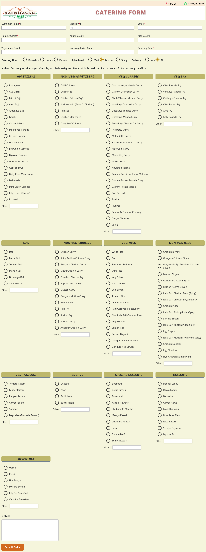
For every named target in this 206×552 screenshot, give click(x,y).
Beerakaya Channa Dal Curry (127, 123)
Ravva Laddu (170, 390)
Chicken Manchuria (71, 117)
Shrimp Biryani (171, 318)
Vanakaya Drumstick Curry (126, 104)
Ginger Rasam (16, 390)
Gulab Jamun (119, 390)
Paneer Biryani (120, 334)
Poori (63, 390)
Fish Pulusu (67, 302)
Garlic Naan (67, 396)
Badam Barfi (118, 434)
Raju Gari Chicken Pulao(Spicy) (179, 293)
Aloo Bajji (14, 104)
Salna (115, 224)
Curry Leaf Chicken (71, 123)
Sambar (13, 409)
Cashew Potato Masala (124, 186)
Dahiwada (14, 180)
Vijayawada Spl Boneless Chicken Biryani (181, 266)
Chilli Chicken (68, 85)
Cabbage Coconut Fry (175, 98)
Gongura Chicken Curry (73, 264)
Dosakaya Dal (16, 277)
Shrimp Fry (66, 315)
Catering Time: (10, 60)
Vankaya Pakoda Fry (174, 91)
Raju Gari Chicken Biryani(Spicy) (180, 299)
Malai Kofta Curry (121, 136)
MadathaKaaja (171, 409)
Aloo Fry (167, 110)
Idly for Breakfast (18, 493)
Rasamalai (117, 396)
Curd (114, 258)
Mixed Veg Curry (121, 155)
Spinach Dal (15, 283)
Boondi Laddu (170, 383)
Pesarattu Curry (120, 129)
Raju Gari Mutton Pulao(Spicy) (179, 324)
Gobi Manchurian (18, 161)
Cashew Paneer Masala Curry (127, 180)
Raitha (115, 199)
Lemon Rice (118, 327)
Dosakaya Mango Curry (124, 117)
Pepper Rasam (17, 396)
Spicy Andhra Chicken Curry (75, 258)
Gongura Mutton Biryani (176, 280)
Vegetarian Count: (11, 48)
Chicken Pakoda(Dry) (72, 98)
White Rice (117, 251)
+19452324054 (196, 3)
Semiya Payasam (172, 428)
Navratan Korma (121, 167)
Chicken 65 (66, 91)
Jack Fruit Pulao (120, 302)
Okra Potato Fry (171, 104)
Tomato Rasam (17, 383)
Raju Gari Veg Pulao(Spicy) (126, 308)
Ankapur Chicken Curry (73, 327)
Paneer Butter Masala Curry (127, 142)
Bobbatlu (117, 383)
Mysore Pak (169, 434)
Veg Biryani (118, 289)
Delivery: (137, 60)
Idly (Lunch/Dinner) (19, 193)
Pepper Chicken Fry (71, 283)
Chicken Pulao (171, 305)
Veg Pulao (117, 277)
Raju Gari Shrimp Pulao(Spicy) (179, 312)
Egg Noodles (170, 350)
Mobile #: (75, 23)
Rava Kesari (169, 421)
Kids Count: (144, 35)
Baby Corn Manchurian (21, 174)
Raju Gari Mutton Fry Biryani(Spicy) (182, 337)
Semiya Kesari (119, 440)
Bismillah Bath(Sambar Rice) (127, 315)
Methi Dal (14, 258)
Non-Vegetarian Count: (82, 48)
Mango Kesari (119, 415)
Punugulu (14, 85)
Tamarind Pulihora (122, 264)
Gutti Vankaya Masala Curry (127, 85)
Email (171, 4)
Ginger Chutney (120, 218)
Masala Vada (16, 142)
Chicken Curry (68, 251)
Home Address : (10, 35)
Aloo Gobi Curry (120, 148)
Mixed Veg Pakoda (19, 129)
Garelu (12, 117)
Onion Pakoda (16, 123)
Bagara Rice (118, 283)
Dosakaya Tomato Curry (125, 110)
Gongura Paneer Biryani (125, 340)
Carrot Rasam (16, 402)
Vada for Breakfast (19, 499)
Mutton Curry (68, 289)
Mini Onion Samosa (19, 186)
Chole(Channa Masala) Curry (127, 98)
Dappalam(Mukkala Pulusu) (24, 415)
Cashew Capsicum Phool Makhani (130, 174)
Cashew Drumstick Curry (125, 91)
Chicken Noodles (172, 344)
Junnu (115, 428)
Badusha (168, 396)
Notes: (5, 516)
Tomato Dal (15, 264)
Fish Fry (65, 308)
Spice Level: (78, 60)
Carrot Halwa (170, 402)
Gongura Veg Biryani (123, 346)
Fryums (116, 205)
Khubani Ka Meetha (122, 409)
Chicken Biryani (171, 251)
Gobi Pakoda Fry (172, 117)
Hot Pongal (15, 480)
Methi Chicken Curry (72, 270)
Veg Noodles (119, 321)
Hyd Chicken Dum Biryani (177, 356)
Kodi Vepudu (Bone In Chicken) (77, 104)
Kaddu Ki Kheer (120, 402)
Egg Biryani (169, 331)
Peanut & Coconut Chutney (126, 212)
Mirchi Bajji (15, 98)
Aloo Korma (118, 161)
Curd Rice (117, 270)
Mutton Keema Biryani (175, 286)
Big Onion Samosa (19, 148)
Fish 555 (65, 110)
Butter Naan (67, 402)
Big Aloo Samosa (18, 155)
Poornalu (14, 199)
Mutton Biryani (171, 274)
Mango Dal (15, 270)
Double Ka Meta (172, 415)
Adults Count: (77, 35)
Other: (4, 206)
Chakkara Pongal (121, 421)
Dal (11, 251)
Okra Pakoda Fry (172, 85)
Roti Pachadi (118, 193)
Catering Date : (146, 48)
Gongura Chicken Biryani (176, 258)
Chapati (65, 383)
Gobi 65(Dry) (16, 167)
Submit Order (12, 547)
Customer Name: (11, 23)
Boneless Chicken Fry (72, 277)
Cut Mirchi (14, 91)
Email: (141, 23)
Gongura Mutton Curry (73, 296)
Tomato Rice (118, 296)
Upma (12, 467)
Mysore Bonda (17, 136)
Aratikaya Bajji (16, 110)
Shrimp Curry (68, 321)
